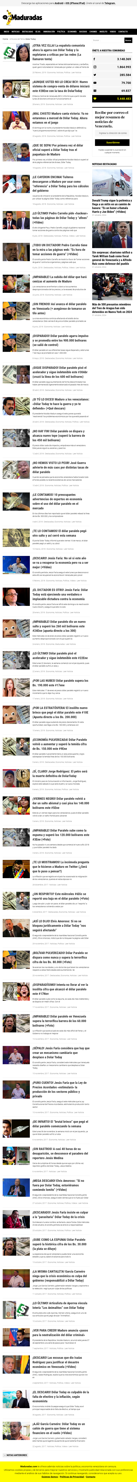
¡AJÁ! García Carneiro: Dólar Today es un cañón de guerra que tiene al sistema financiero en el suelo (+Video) (59, 1428)
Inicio (6, 31)
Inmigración (49, 31)
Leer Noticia (76, 72)
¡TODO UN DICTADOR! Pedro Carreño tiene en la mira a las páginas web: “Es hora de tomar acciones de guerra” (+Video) (60, 249)
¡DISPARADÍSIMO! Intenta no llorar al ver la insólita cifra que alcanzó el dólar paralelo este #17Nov (60, 989)
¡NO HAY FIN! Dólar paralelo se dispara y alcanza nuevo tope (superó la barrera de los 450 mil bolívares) (59, 435)
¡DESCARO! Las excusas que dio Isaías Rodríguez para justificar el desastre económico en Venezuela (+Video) (57, 1362)
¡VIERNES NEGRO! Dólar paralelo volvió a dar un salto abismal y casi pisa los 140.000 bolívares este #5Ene (61, 803)
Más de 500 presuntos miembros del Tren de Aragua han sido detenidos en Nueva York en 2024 (112, 308)
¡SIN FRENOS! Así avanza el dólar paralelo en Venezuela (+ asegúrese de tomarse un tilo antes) (59, 308)
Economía (72, 31)
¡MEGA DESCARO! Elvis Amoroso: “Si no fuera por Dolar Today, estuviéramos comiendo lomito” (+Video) (58, 1185)
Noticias (16, 31)
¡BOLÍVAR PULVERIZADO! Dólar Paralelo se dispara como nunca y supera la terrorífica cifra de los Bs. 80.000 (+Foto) (60, 957)
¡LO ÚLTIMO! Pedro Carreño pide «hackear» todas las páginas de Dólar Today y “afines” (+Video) (60, 217)
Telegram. (110, 3)
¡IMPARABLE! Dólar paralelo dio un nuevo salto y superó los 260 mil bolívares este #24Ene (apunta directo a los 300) (59, 626)
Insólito (103, 31)
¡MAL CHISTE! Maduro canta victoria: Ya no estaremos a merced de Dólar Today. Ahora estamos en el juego (60, 118)
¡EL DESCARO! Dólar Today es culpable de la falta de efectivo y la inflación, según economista (61, 1396)
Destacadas (27, 31)
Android (59, 3)
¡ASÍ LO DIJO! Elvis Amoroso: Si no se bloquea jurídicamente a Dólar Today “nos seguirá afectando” (59, 925)
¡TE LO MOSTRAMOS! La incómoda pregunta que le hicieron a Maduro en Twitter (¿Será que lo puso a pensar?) (61, 866)
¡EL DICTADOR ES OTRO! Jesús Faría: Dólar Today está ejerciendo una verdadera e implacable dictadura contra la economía (60, 594)
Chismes (93, 31)
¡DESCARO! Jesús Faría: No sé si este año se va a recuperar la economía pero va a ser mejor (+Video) (60, 562)
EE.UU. (38, 31)
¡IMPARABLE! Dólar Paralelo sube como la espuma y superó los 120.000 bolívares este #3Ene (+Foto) (61, 834)
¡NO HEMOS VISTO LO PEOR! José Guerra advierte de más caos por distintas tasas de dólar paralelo (60, 467)
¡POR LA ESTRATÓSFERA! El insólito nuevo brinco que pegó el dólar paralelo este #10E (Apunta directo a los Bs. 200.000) (60, 712)
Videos (113, 31)
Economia (51, 72)
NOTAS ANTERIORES (15, 1455)
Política (61, 31)
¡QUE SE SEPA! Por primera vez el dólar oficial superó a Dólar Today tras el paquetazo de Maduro (58, 149)
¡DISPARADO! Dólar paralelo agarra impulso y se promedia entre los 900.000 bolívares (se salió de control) (60, 340)
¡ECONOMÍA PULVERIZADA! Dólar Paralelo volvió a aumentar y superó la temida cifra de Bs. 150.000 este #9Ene (60, 744)
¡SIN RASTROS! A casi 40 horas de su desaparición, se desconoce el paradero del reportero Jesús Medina (60, 1153)
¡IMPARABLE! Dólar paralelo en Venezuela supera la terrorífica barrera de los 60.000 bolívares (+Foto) (59, 1020)
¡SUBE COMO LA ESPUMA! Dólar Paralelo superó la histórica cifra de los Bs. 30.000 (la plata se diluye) (59, 1244)
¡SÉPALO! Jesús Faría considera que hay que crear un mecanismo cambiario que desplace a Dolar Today (61, 1052)
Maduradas (60, 644)
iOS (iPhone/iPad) (75, 3)
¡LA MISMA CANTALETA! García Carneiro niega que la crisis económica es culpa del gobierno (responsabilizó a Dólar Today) (60, 1275)
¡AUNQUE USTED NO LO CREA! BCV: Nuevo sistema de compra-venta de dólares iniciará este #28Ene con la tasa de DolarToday (61, 86)
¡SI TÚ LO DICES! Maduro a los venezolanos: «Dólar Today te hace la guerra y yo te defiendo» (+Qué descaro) (61, 403)
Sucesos (83, 31)
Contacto (123, 31)
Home (5, 39)
